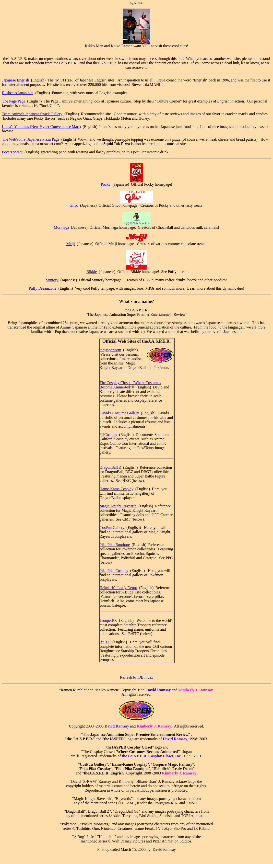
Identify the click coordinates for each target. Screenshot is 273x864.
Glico (74, 205)
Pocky (105, 184)
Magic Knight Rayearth (118, 506)
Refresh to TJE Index (136, 677)
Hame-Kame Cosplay (116, 489)
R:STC (105, 642)
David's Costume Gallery (119, 413)
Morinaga (61, 227)
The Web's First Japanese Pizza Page (30, 139)
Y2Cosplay (108, 434)
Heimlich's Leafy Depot (118, 588)
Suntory (52, 280)
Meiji (70, 244)
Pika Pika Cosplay (114, 570)
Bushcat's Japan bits (17, 93)
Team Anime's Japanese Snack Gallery (32, 114)
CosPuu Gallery (112, 527)
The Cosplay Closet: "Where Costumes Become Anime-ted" (130, 385)
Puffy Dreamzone (42, 288)
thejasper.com (110, 350)
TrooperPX (108, 620)
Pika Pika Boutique (115, 545)
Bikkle (91, 272)
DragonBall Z (110, 467)
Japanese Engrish (15, 80)
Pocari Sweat (12, 152)
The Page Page (13, 101)
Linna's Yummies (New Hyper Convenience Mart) (41, 127)
